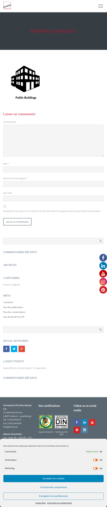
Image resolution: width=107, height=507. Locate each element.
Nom (6, 163)
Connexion (8, 302)
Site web (7, 192)
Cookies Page (40, 503)
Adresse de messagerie (15, 178)
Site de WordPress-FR (13, 316)
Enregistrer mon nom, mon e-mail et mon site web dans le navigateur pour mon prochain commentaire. (52, 211)
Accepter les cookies (53, 478)
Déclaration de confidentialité (59, 503)
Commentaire (9, 121)
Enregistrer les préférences (53, 496)
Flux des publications (13, 307)
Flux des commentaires (14, 312)
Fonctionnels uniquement (53, 487)
